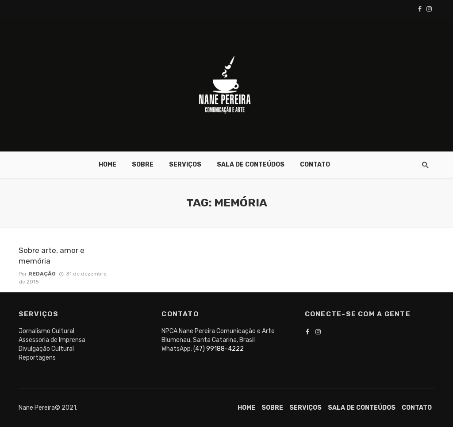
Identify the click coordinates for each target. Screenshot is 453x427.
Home (107, 164)
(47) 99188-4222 (218, 349)
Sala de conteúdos (250, 164)
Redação (42, 274)
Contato (315, 164)
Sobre (143, 164)
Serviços (185, 164)
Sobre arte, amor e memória (51, 256)
